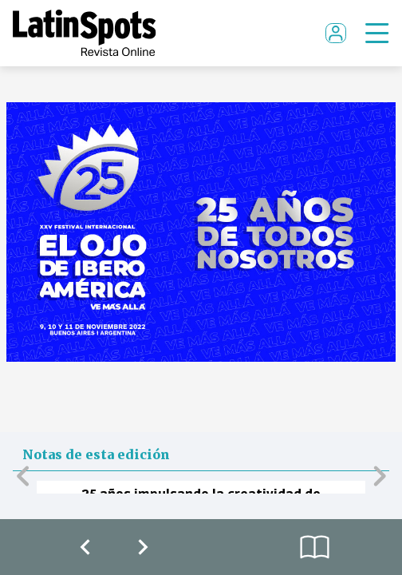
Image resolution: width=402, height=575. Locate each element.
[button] (23, 475)
